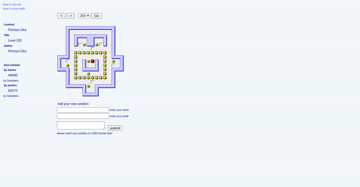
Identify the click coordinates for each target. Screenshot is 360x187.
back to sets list (12, 4)
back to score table (14, 8)
